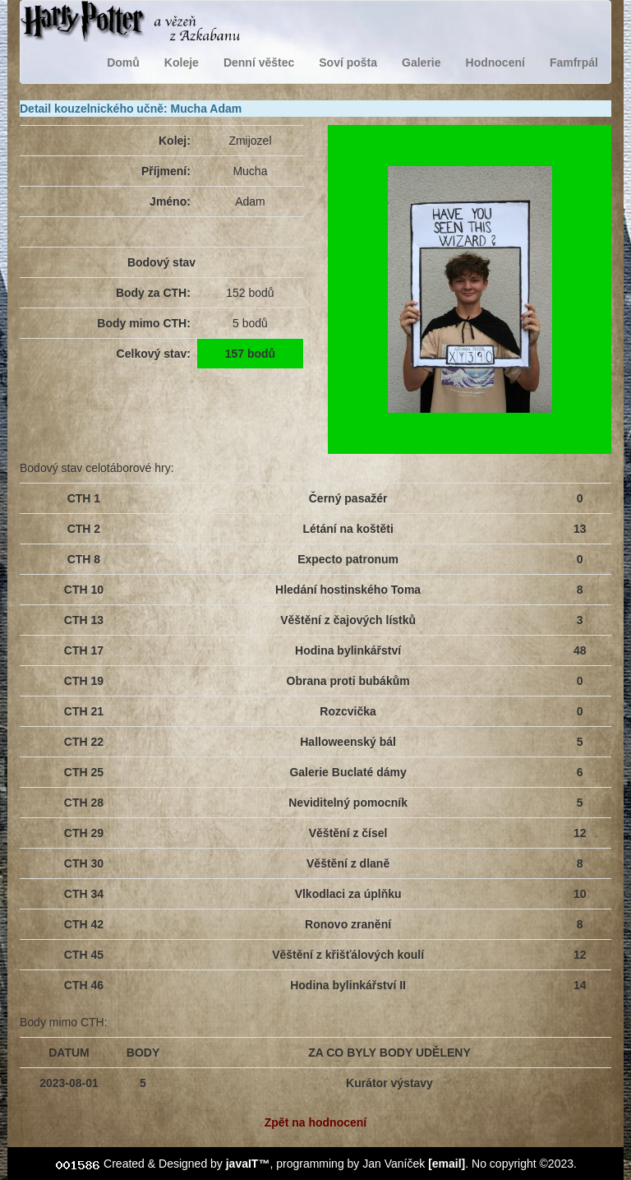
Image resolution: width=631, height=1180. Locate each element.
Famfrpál (574, 62)
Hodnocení (495, 62)
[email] (446, 1163)
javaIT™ (248, 1163)
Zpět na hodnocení (315, 1122)
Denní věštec (258, 62)
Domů (123, 62)
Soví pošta (348, 62)
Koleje (181, 62)
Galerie (421, 62)
